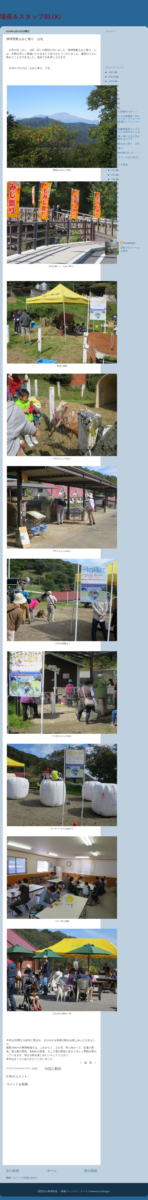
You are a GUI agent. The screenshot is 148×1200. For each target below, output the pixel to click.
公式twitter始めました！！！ (126, 152)
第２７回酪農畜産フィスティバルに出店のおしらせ (125, 130)
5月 (113, 188)
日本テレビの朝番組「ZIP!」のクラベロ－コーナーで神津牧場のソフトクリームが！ (126, 120)
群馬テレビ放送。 (120, 164)
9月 (113, 170)
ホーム (52, 1171)
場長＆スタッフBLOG (30, 16)
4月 (113, 193)
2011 (111, 230)
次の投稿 (12, 1171)
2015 (111, 212)
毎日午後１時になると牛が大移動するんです (125, 137)
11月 (114, 103)
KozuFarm (129, 243)
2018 (111, 85)
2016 (111, 94)
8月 (113, 175)
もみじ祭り (117, 148)
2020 (111, 76)
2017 (111, 90)
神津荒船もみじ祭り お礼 (125, 143)
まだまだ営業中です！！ (124, 111)
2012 (111, 225)
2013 (111, 221)
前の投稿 (90, 1171)
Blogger (105, 1191)
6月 (113, 183)
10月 (114, 108)
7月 (113, 179)
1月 (113, 206)
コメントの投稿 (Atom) (24, 1177)
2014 (111, 216)
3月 (113, 197)
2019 (111, 81)
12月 (114, 98)
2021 (111, 72)
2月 (113, 201)
